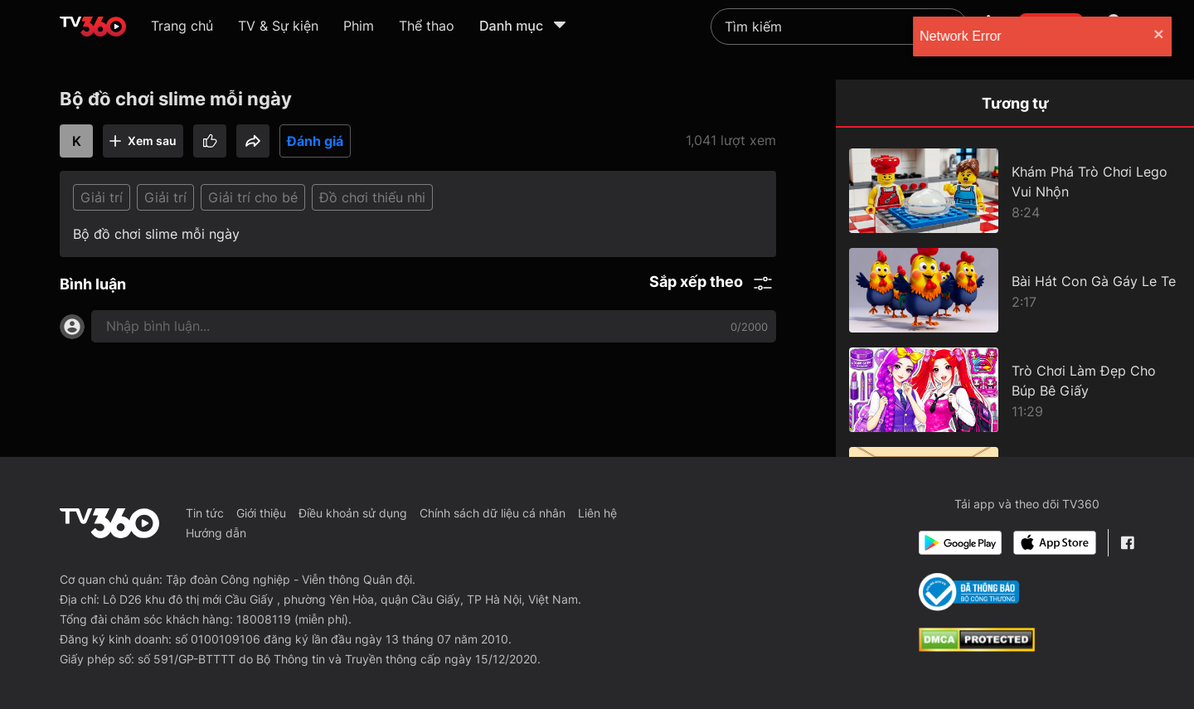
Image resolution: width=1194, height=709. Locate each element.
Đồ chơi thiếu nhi (372, 197)
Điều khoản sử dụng (352, 513)
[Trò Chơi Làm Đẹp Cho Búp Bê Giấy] (1015, 389)
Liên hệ (597, 513)
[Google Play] (960, 542)
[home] (93, 26)
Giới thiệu (261, 513)
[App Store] (1054, 542)
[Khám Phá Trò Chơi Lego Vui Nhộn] (1015, 190)
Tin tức (205, 513)
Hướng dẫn (216, 533)
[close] (1165, 36)
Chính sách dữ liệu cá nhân (492, 513)
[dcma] (977, 647)
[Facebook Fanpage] (1127, 543)
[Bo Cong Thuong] (969, 592)
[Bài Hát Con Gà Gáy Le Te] (1015, 290)
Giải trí (101, 197)
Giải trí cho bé (253, 197)
